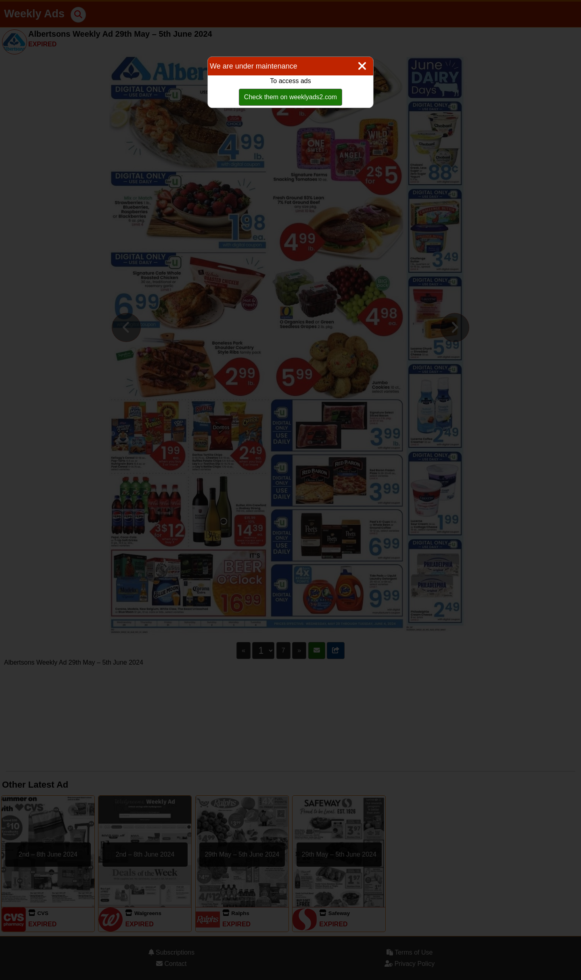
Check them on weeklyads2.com (290, 97)
